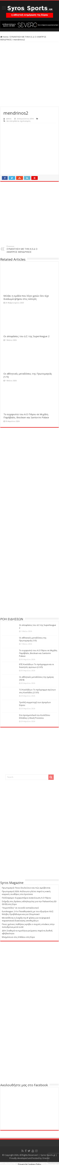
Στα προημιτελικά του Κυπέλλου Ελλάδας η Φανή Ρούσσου (34, 716)
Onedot (45, 1158)
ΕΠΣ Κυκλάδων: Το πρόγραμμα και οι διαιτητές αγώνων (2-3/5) (36, 666)
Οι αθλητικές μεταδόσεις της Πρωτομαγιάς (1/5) (32, 639)
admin (8, 118)
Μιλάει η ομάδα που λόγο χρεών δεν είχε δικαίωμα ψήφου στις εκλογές (26, 297)
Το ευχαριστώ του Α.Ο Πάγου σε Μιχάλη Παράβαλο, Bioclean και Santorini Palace (26, 416)
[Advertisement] (29, 74)
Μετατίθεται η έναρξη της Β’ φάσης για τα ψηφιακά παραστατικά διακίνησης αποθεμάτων (26, 919)
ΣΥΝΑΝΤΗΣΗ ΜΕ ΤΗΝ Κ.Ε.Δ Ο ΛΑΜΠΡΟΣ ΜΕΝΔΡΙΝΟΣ (23, 249)
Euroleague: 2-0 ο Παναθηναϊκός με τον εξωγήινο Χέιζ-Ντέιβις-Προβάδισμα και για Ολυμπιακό (28, 913)
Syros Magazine (11, 883)
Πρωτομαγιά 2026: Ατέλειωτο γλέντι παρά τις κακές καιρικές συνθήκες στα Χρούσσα (26, 893)
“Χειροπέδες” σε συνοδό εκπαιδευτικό (20, 907)
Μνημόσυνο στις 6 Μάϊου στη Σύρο (18, 937)
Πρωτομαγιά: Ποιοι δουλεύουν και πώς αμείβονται (26, 887)
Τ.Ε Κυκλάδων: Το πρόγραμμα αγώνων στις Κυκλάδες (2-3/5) (37, 691)
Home (4, 36)
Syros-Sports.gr (48, 1155)
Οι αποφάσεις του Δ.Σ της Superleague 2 (26, 336)
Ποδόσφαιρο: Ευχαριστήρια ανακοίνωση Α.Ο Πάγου (26, 897)
